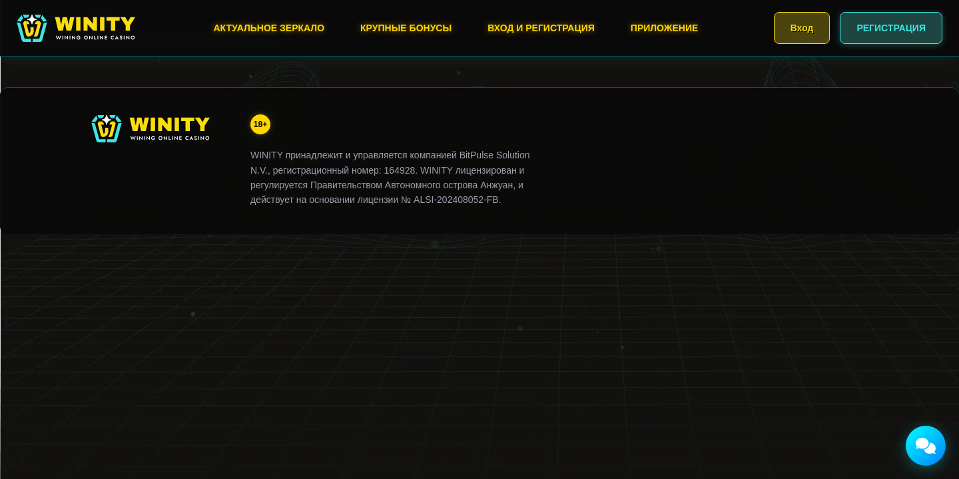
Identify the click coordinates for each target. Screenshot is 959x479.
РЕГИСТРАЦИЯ (891, 28)
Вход (802, 28)
